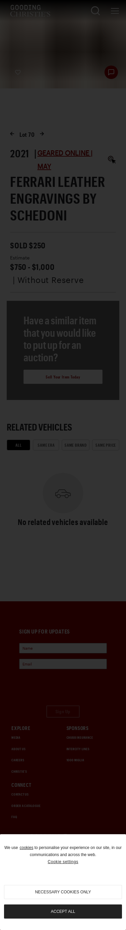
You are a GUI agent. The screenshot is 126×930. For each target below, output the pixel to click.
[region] (63, 882)
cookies (26, 847)
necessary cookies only (63, 892)
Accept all (63, 911)
